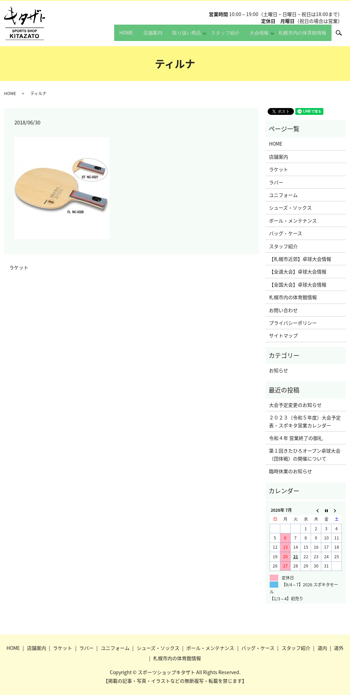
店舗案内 (137, 35)
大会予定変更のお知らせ (295, 404)
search (342, 35)
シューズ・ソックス (290, 207)
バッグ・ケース (285, 233)
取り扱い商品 (176, 35)
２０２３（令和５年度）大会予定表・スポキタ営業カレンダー (305, 421)
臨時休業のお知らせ (290, 471)
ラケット (18, 267)
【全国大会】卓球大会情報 (297, 284)
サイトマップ (283, 335)
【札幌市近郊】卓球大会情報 (300, 258)
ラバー (276, 182)
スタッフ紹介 (216, 35)
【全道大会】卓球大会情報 (297, 271)
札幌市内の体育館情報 (300, 35)
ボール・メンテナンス (293, 220)
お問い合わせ (283, 310)
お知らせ (278, 370)
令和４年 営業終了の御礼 (296, 438)
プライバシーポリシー (293, 322)
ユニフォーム (283, 194)
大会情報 (255, 35)
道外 (339, 647)
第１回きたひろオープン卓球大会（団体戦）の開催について (304, 454)
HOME (106, 35)
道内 (322, 647)
